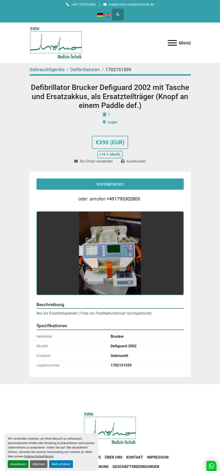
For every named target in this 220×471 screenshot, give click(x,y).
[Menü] (172, 43)
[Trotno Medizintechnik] (110, 428)
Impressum (158, 457)
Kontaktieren (110, 184)
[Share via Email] (95, 161)
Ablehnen (38, 464)
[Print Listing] (133, 161)
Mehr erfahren (61, 464)
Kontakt (134, 457)
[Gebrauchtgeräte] (47, 69)
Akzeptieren (18, 464)
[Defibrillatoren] (85, 69)
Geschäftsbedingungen (135, 466)
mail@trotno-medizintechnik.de (131, 4)
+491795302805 (83, 4)
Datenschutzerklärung (38, 456)
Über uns (114, 457)
